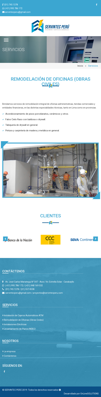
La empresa (8, 351)
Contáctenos (9, 356)
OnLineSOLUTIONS (89, 393)
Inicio (80, 66)
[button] (6, 40)
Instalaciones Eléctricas (14, 324)
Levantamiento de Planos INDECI (18, 329)
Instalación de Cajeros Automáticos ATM (22, 315)
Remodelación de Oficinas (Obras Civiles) (23, 320)
